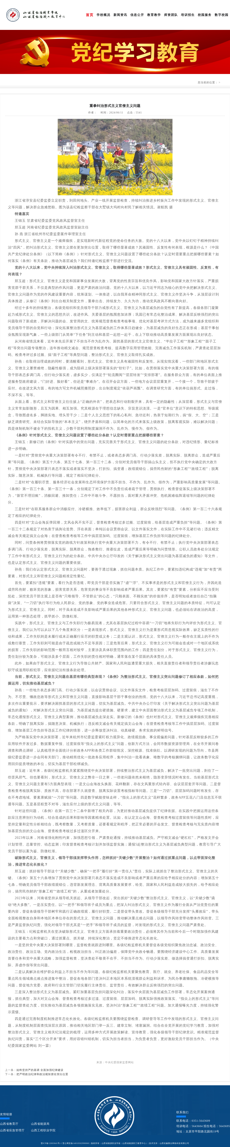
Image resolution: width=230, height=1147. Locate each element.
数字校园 (221, 14)
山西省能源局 (40, 1123)
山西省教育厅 (9, 1123)
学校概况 (103, 14)
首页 (90, 15)
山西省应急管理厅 (12, 1130)
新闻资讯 (120, 14)
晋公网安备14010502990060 (75, 1143)
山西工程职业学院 (43, 1130)
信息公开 (137, 14)
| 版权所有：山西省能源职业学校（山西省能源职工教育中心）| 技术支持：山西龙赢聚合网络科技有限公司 (139, 1143)
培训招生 (188, 14)
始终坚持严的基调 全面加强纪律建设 (39, 1070)
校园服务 (205, 14)
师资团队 (171, 14)
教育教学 (154, 14)
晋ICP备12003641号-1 (51, 1143)
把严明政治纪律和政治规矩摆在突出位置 (42, 1074)
